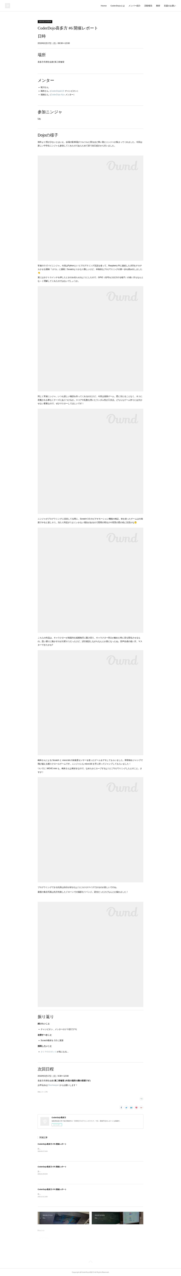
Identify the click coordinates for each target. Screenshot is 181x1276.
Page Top (90, 1262)
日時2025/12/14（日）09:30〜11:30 (50, 1194)
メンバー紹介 (134, 5)
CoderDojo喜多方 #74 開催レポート (52, 1189)
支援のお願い (170, 5)
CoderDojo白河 (57, 91)
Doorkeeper (53, 1085)
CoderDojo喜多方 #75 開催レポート (52, 1167)
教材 (158, 5)
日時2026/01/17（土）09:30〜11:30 (50, 1171)
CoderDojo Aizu (58, 95)
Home (104, 5)
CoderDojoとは (117, 5)
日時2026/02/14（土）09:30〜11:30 (50, 1149)
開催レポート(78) (43, 1092)
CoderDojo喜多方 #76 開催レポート (52, 1144)
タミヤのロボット (49, 1052)
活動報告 (148, 5)
